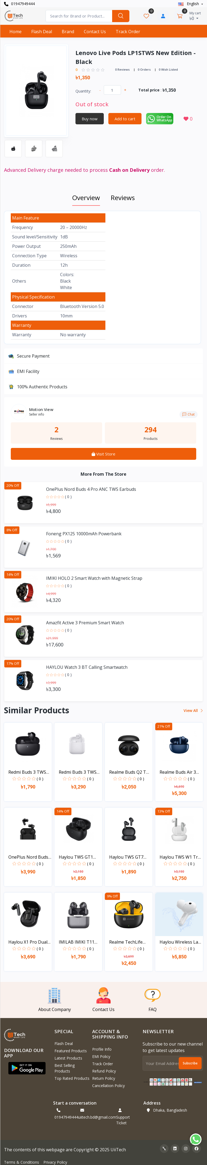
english (189, 3)
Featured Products (70, 1050)
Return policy (103, 1078)
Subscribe (190, 1063)
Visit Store (103, 454)
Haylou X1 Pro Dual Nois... (27, 942)
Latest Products (68, 1058)
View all (193, 710)
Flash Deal (41, 32)
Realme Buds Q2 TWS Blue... (131, 772)
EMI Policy (101, 1056)
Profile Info (102, 1049)
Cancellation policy (108, 1085)
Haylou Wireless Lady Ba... (181, 942)
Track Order (128, 32)
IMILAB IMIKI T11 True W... (76, 942)
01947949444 (19, 3)
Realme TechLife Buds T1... (126, 942)
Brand (68, 32)
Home (15, 32)
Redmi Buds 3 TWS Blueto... (27, 772)
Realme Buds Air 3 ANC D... (178, 772)
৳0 (195, 16)
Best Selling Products (64, 1068)
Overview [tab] (86, 197)
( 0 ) (68, 496)
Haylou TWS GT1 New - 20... (76, 857)
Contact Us (95, 32)
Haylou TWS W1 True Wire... (181, 857)
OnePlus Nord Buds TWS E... (28, 857)
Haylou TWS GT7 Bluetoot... (126, 857)
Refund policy (104, 1071)
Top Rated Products (71, 1078)
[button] (27, 1068)
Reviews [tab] (123, 197)
